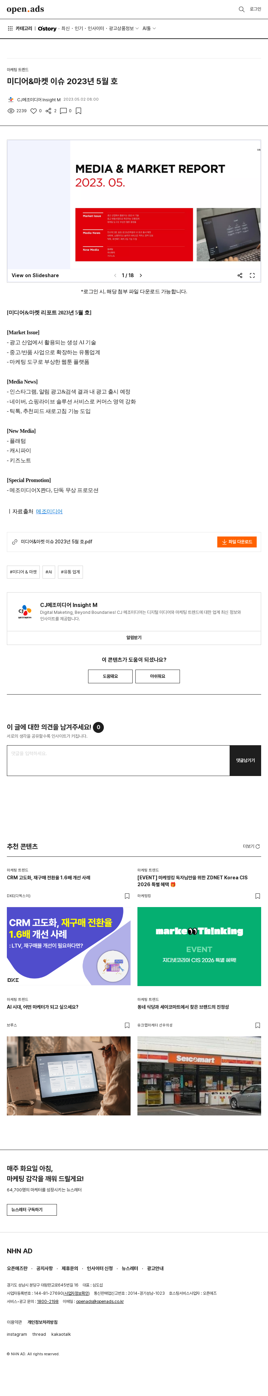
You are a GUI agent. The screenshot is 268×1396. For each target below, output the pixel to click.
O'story (47, 29)
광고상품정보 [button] (121, 28)
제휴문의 (70, 1268)
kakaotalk (61, 1334)
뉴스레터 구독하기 (31, 1209)
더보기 (252, 846)
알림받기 (134, 637)
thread (39, 1334)
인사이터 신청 (100, 1268)
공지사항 (44, 1268)
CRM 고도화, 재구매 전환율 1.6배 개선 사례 (48, 877)
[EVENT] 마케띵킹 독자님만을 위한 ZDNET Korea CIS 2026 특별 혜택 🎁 (192, 881)
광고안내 (155, 1268)
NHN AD (20, 1251)
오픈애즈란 (17, 1268)
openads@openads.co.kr (100, 1301)
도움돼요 (110, 676)
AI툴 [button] (147, 28)
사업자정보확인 (76, 1293)
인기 (79, 28)
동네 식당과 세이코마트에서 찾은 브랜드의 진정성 (183, 1007)
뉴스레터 (130, 1268)
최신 (65, 28)
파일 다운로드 (237, 542)
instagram (17, 1334)
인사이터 (96, 28)
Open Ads (25, 9)
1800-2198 (48, 1301)
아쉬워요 (157, 676)
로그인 (255, 9)
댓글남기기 (245, 760)
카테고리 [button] (19, 28)
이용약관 (14, 1322)
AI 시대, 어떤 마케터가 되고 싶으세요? (42, 1007)
